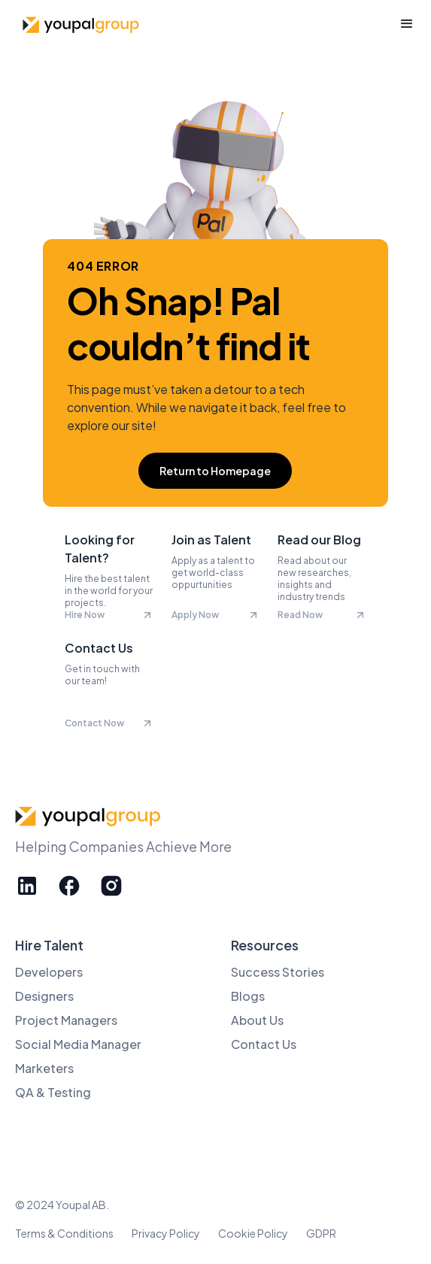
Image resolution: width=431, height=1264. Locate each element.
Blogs (248, 996)
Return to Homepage (215, 470)
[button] (407, 24)
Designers (44, 996)
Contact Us (263, 1044)
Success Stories (277, 972)
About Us (257, 1020)
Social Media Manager (78, 1044)
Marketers (44, 1068)
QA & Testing (53, 1092)
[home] (79, 24)
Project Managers (66, 1020)
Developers (49, 972)
